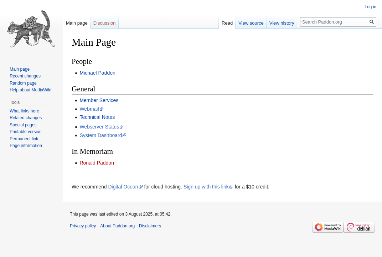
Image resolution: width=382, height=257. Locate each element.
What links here (24, 111)
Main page (77, 23)
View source (251, 23)
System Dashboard (100, 135)
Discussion (104, 23)
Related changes (26, 117)
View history (281, 23)
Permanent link (24, 138)
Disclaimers (150, 225)
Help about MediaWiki (30, 89)
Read (227, 23)
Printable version (25, 131)
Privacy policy (83, 225)
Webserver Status (99, 127)
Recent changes (25, 76)
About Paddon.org (117, 225)
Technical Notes (97, 117)
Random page (23, 83)
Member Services (98, 100)
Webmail (89, 109)
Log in (370, 6)
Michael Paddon (97, 73)
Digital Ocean (123, 187)
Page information (26, 145)
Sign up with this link (206, 187)
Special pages (23, 124)
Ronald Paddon (96, 163)
